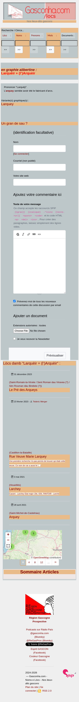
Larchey (15, 489)
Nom (15, 142)
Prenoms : (36, 35)
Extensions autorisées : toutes (29, 325)
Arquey (14, 517)
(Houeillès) (15, 485)
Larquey (7, 104)
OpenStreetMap (41, 557)
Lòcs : (7, 35)
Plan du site (31, 687)
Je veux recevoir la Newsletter (33, 339)
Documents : (68, 35)
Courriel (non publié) (24, 160)
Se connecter (21, 153)
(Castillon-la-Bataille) (20, 452)
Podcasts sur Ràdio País (39, 629)
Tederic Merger (40, 401)
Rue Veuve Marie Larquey (27, 456)
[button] (11, 546)
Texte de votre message (27, 204)
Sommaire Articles (39, 571)
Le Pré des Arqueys (23, 390)
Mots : (52, 35)
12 (41, 562)
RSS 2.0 (44, 690)
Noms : (21, 35)
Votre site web (21, 175)
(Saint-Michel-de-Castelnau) (24, 513)
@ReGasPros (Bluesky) (39, 640)
